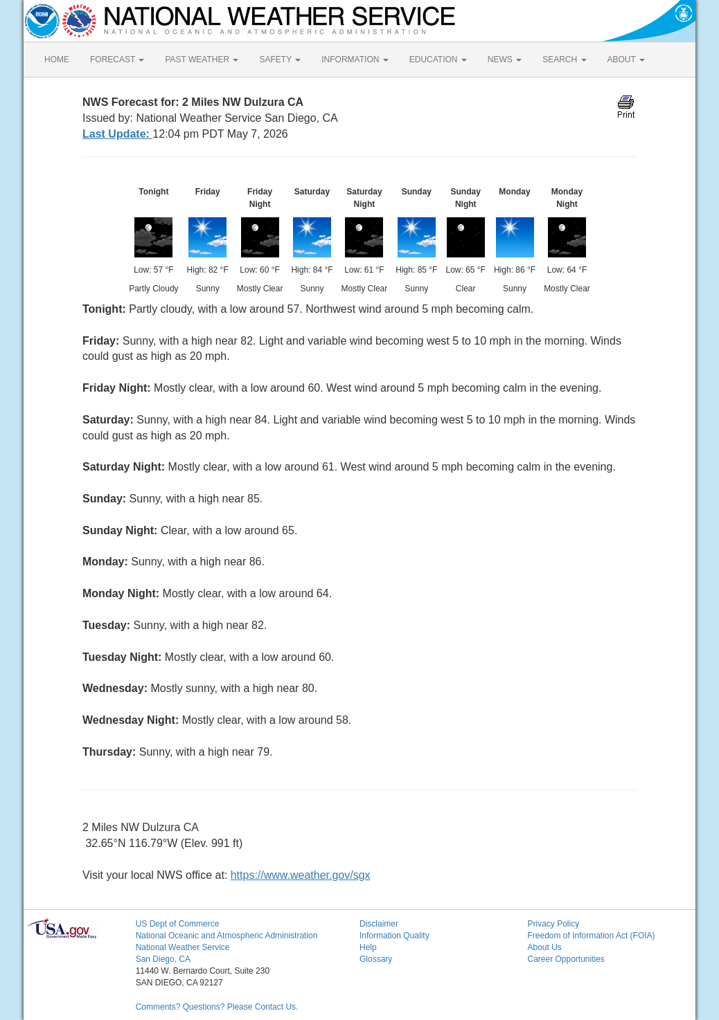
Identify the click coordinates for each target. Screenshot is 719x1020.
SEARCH (564, 59)
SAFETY (280, 59)
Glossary (376, 959)
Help (368, 947)
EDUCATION (438, 59)
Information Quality (394, 935)
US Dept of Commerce (178, 924)
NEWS (505, 59)
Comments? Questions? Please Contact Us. (217, 1007)
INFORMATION (354, 59)
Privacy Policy (553, 924)
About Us (544, 947)
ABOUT (626, 59)
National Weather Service (183, 947)
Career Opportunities (565, 959)
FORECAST (117, 59)
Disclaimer (379, 924)
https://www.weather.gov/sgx (301, 875)
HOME (56, 59)
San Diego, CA (163, 959)
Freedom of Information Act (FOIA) (591, 935)
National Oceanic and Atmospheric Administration (227, 935)
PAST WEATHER (201, 59)
